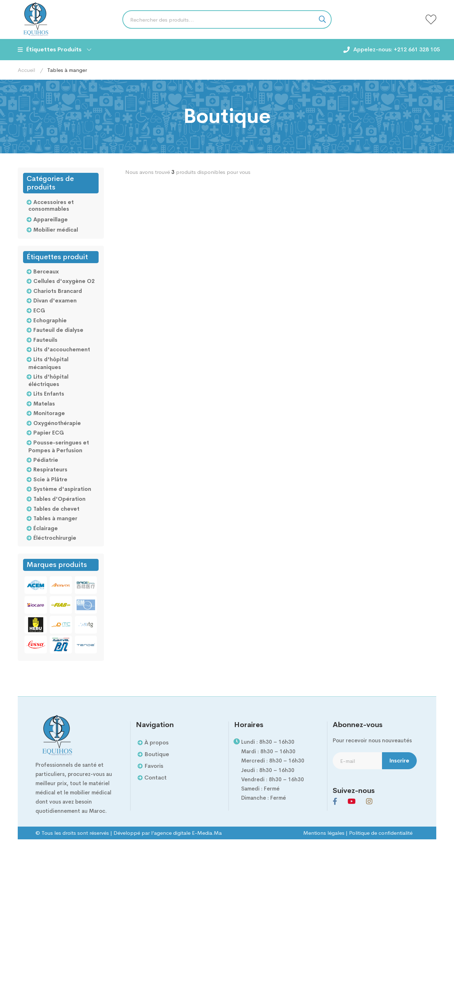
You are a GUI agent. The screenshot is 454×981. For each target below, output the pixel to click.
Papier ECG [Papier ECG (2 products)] (48, 432)
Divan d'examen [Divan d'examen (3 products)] (55, 300)
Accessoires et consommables (51, 205)
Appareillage (50, 219)
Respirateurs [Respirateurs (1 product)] (50, 469)
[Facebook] (335, 801)
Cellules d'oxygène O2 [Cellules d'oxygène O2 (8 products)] (64, 281)
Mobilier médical (55, 229)
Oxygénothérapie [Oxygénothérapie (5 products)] (57, 423)
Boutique (156, 754)
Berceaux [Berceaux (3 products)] (46, 271)
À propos (156, 742)
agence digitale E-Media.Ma (188, 832)
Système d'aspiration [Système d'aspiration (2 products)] (62, 489)
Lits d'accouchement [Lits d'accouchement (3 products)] (61, 349)
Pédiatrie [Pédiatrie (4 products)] (45, 460)
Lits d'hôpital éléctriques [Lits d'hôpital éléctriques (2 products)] (48, 380)
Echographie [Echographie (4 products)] (50, 320)
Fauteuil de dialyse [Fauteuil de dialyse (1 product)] (58, 330)
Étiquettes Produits (54, 49)
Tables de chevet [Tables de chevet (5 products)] (56, 508)
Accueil (26, 70)
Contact (155, 777)
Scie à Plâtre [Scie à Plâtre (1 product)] (50, 479)
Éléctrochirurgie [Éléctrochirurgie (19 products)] (54, 537)
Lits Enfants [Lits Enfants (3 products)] (48, 393)
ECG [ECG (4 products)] (39, 310)
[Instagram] (369, 801)
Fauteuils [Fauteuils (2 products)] (45, 339)
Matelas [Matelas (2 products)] (44, 403)
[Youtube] (351, 801)
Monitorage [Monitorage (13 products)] (49, 413)
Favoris (153, 766)
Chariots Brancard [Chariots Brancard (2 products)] (57, 291)
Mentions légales (323, 832)
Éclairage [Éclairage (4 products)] (45, 528)
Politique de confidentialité (381, 832)
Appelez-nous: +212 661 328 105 (396, 49)
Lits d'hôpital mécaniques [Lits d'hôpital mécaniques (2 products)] (48, 363)
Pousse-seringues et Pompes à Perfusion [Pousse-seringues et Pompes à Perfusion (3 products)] (58, 446)
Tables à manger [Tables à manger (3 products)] (55, 518)
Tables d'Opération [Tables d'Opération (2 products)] (59, 498)
